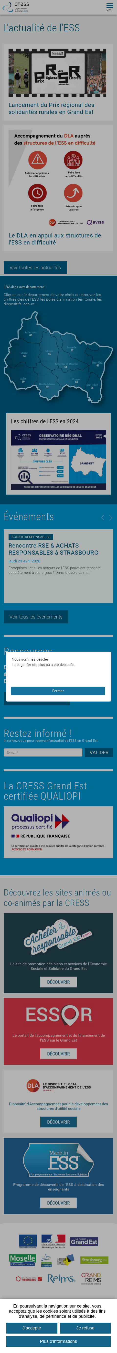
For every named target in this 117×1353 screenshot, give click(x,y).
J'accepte (31, 1328)
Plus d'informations (58, 1341)
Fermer (58, 691)
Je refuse (85, 1328)
